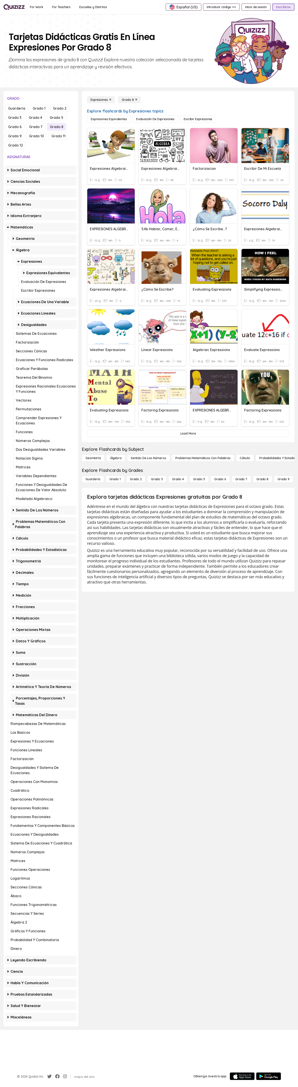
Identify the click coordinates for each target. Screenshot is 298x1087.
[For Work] (36, 7)
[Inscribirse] (283, 7)
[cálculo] (245, 458)
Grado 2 (59, 108)
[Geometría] (93, 458)
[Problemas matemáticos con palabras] (203, 458)
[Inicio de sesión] (256, 7)
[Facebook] (57, 1076)
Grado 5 (56, 117)
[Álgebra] (115, 458)
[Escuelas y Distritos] (93, 7)
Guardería (16, 108)
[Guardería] (93, 479)
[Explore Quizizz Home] (14, 7)
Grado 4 (35, 117)
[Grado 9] (283, 479)
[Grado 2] (135, 479)
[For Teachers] (61, 7)
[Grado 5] (199, 479)
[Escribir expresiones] (198, 119)
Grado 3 (14, 117)
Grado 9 (15, 136)
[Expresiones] (101, 99)
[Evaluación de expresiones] (155, 119)
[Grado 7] (241, 479)
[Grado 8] (129, 99)
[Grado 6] (220, 479)
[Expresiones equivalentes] (109, 119)
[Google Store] (268, 1076)
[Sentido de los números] (148, 458)
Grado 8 (56, 127)
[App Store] (242, 1076)
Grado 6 (15, 127)
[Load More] (188, 433)
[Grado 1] (115, 479)
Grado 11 (58, 136)
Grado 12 (15, 145)
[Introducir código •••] (221, 7)
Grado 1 (39, 108)
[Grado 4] (178, 479)
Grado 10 (36, 136)
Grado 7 (35, 127)
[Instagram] (65, 1076)
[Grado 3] (157, 479)
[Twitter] (49, 1076)
